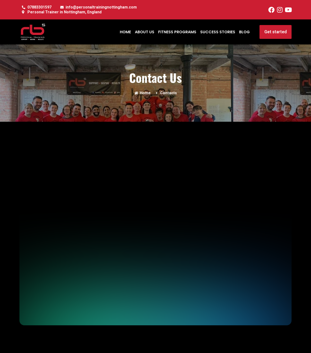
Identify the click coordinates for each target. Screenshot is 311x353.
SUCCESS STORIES (217, 32)
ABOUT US (144, 32)
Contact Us (155, 77)
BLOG (244, 32)
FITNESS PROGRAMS (177, 32)
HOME (125, 32)
